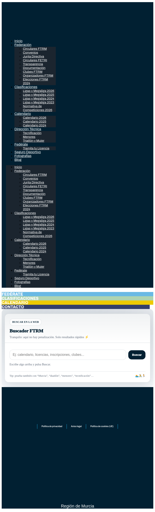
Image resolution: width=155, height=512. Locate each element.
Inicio (18, 41)
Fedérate (21, 144)
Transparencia (33, 64)
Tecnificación (32, 133)
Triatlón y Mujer (33, 140)
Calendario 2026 (34, 117)
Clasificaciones (25, 87)
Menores (29, 137)
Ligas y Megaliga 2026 (38, 91)
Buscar (137, 354)
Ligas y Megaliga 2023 (38, 102)
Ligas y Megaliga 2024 (38, 98)
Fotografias (22, 156)
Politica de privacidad (52, 426)
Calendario (22, 114)
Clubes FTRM (32, 71)
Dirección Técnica (27, 129)
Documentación (34, 68)
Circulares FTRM (35, 48)
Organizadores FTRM (38, 75)
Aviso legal (76, 426)
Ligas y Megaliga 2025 (38, 94)
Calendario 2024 (34, 125)
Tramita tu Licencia (36, 148)
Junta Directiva (33, 56)
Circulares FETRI (35, 60)
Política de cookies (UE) (101, 426)
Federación (22, 45)
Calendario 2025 (34, 121)
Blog (17, 160)
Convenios (30, 52)
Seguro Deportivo (27, 152)
